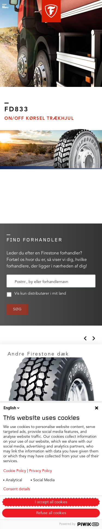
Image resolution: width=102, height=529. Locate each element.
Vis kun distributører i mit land (36, 294)
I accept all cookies (51, 502)
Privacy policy (56, 489)
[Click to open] (51, 388)
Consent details (16, 489)
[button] (51, 11)
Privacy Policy (40, 471)
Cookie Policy (14, 471)
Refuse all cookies (51, 513)
